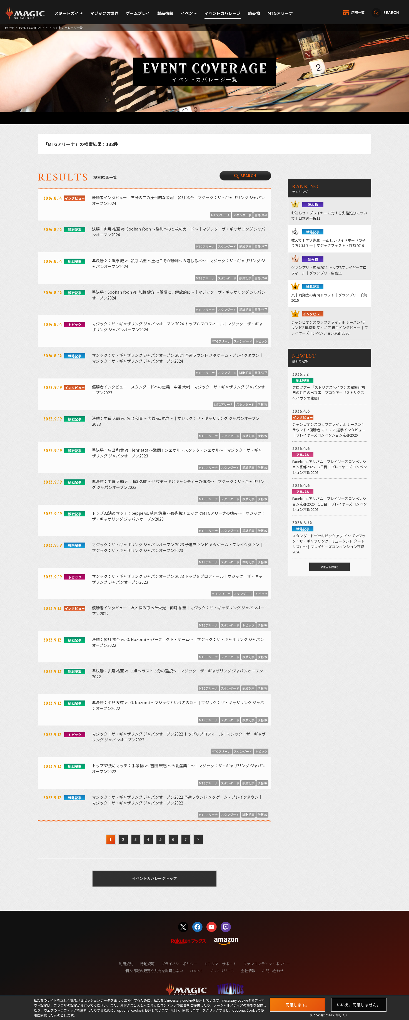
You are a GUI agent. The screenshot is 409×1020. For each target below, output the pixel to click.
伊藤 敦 (262, 404)
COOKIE (196, 970)
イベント (189, 13)
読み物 (254, 13)
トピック (261, 341)
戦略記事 (245, 372)
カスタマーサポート (220, 963)
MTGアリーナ (280, 13)
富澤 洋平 (261, 215)
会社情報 (248, 970)
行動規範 (147, 963)
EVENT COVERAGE (31, 27)
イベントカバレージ (223, 13)
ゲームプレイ (138, 13)
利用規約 (126, 963)
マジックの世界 (104, 13)
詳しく (340, 1014)
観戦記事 (245, 246)
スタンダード (242, 215)
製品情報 (165, 13)
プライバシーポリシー (179, 963)
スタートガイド (69, 13)
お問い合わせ (273, 970)
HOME (9, 27)
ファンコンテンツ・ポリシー (266, 963)
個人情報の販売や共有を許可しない (154, 970)
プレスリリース (221, 970)
